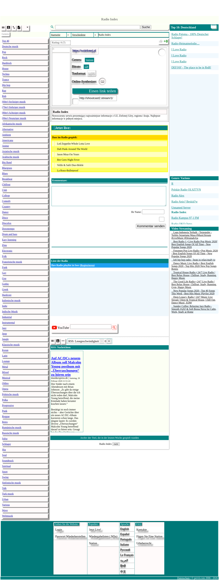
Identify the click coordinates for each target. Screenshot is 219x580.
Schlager (6, 444)
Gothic (5, 284)
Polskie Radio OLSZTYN (186, 189)
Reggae (6, 416)
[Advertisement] (109, 7)
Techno (5, 74)
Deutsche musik (10, 46)
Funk (4, 267)
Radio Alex (177, 195)
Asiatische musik (10, 151)
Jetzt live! (95, 529)
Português (126, 539)
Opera (5, 389)
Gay (4, 273)
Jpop (4, 333)
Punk (4, 411)
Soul (4, 455)
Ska (4, 449)
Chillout (6, 184)
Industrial (7, 317)
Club (4, 190)
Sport (5, 471)
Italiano (124, 544)
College (6, 195)
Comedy (6, 201)
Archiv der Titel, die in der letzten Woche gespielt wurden (109, 437)
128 (86, 66)
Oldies (5, 383)
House (5, 68)
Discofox (6, 223)
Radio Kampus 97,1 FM (185, 217)
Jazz (4, 328)
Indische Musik (10, 311)
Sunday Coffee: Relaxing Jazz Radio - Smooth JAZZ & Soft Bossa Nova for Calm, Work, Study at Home (193, 309)
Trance (5, 79)
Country (6, 206)
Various (6, 504)
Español (124, 534)
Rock (4, 57)
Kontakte (141, 529)
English (124, 528)
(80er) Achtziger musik (13, 112)
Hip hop (6, 85)
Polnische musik (10, 394)
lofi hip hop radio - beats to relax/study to (194, 259)
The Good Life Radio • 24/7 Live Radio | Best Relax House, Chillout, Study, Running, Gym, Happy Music (194, 284)
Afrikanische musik (12, 123)
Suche (146, 27)
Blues (5, 173)
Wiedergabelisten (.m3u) (103, 536)
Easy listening (9, 239)
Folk (4, 256)
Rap (4, 90)
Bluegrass (7, 168)
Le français (127, 554)
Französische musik (12, 261)
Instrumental (8, 322)
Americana (7, 140)
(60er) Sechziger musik (14, 101)
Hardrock (7, 63)
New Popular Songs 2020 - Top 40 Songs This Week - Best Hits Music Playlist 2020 (193, 292)
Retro (5, 422)
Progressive (8, 405)
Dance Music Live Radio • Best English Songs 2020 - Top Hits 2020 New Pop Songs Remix (193, 266)
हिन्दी (123, 566)
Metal (5, 366)
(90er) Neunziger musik (14, 118)
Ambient (6, 134)
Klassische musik (11, 344)
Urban (5, 499)
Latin (4, 355)
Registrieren (87, 265)
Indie (4, 306)
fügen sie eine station (149, 536)
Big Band (7, 162)
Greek (5, 289)
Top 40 (5, 41)
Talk (4, 488)
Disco (5, 217)
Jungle (5, 339)
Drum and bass (9, 234)
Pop (4, 52)
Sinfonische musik (11, 482)
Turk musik (8, 493)
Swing (5, 477)
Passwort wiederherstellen (70, 536)
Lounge (6, 361)
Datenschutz (183, 578)
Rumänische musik (11, 427)
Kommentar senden (151, 226)
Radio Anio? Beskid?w (184, 201)
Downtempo (8, 228)
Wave (5, 510)
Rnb (4, 96)
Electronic (7, 250)
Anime (5, 146)
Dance (5, 212)
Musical (6, 377)
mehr (116, 444)
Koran (5, 350)
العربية (124, 560)
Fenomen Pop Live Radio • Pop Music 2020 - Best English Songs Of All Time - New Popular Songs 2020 (194, 253)
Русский (125, 549)
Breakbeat (7, 179)
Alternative (7, 129)
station (93, 543)
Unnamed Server (180, 207)
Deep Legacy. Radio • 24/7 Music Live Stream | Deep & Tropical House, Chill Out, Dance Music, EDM (193, 300)
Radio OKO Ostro (181, 223)
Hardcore (7, 295)
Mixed (5, 372)
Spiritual (6, 466)
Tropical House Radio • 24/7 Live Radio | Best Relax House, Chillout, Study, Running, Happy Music (194, 275)
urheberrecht (143, 543)
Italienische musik (11, 300)
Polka (5, 400)
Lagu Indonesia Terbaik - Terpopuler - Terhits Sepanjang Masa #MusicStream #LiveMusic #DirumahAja (191, 235)
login (58, 529)
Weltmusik (7, 516)
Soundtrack (8, 460)
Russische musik (10, 433)
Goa (4, 278)
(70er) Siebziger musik (13, 107)
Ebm (4, 245)
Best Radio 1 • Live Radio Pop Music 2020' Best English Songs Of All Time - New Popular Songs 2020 (194, 244)
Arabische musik (10, 157)
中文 (123, 571)
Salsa (4, 438)
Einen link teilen (102, 91)
